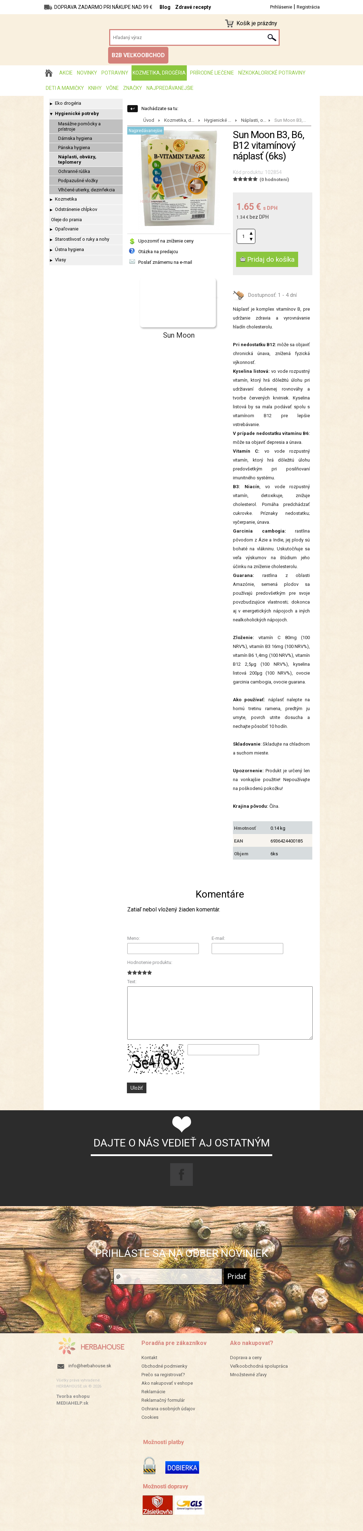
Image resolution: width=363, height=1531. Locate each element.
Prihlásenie (281, 7)
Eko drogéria (68, 103)
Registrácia (308, 7)
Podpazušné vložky (78, 180)
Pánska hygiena (74, 147)
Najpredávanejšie (170, 88)
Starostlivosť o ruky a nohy (82, 239)
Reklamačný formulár (163, 1400)
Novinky (87, 73)
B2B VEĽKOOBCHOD (138, 55)
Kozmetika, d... (179, 120)
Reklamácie (153, 1391)
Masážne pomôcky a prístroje (79, 126)
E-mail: (218, 938)
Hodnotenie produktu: (149, 962)
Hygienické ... (217, 120)
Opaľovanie (66, 228)
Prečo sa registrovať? (163, 1374)
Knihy (95, 88)
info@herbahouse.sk (89, 1365)
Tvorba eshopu (73, 1396)
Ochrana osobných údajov (168, 1408)
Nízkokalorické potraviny (272, 73)
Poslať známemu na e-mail (165, 262)
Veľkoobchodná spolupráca (259, 1366)
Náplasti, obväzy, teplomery (77, 159)
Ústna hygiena (69, 249)
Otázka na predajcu (158, 251)
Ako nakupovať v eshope (167, 1383)
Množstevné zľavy (248, 1374)
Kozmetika (66, 199)
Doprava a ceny (246, 1357)
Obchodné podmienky (164, 1366)
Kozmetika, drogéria (159, 73)
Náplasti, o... (253, 120)
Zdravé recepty (193, 7)
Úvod (148, 120)
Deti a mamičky (65, 88)
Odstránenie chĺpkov (76, 209)
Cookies (149, 1417)
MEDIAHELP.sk (72, 1403)
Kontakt (149, 1357)
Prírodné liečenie (212, 73)
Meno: (133, 938)
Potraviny (114, 73)
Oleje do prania (66, 219)
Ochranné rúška (74, 171)
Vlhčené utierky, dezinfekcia (86, 189)
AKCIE (66, 73)
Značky (132, 88)
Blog (165, 7)
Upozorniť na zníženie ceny (166, 241)
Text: (131, 981)
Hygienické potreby (77, 113)
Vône (112, 88)
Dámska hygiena (75, 138)
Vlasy (60, 259)
